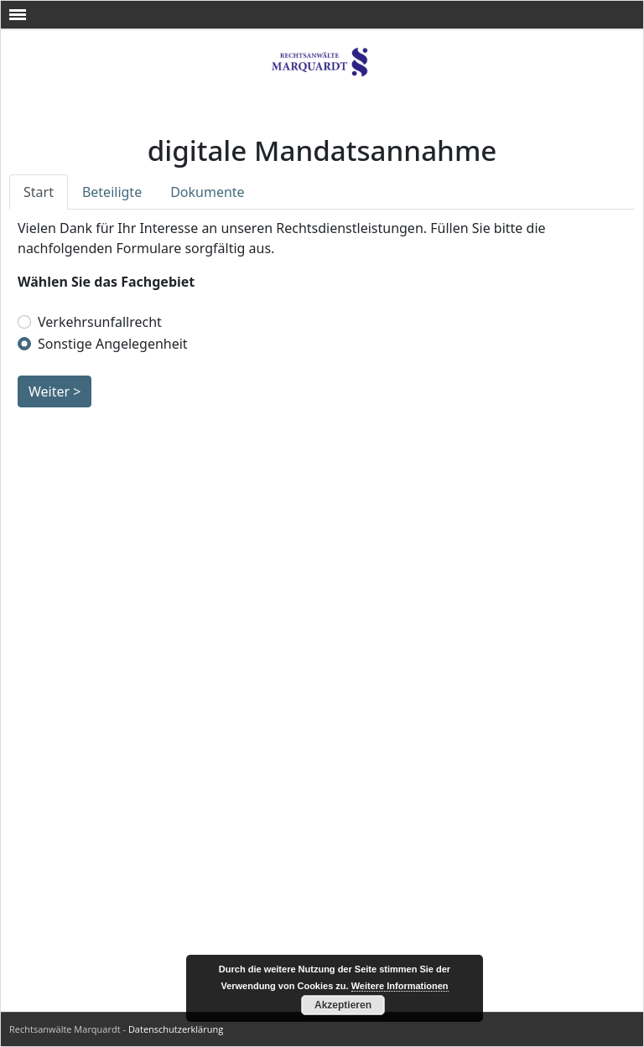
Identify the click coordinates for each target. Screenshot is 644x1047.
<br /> (322, 553)
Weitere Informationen (400, 986)
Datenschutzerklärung (175, 1029)
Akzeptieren (342, 1005)
